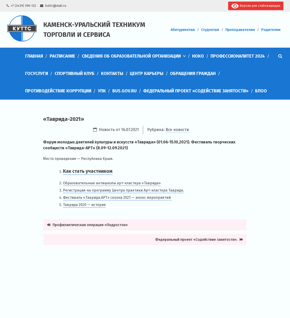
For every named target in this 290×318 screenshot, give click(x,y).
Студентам (210, 30)
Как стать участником (87, 171)
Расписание (62, 56)
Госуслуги (36, 73)
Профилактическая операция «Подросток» (90, 225)
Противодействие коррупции (58, 91)
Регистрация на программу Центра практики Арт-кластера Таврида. (123, 190)
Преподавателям (240, 30)
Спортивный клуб (74, 73)
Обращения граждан (193, 73)
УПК (102, 91)
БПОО (261, 91)
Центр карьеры (146, 73)
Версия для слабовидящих (255, 6)
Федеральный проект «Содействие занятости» (196, 91)
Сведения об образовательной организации (131, 56)
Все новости (177, 129)
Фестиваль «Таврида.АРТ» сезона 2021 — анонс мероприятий (117, 197)
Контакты (112, 73)
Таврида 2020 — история (84, 205)
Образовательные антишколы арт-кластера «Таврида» (112, 183)
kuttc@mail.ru (55, 6)
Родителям (270, 30)
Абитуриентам (183, 30)
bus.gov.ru (124, 91)
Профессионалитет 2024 (237, 56)
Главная (34, 56)
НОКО (198, 56)
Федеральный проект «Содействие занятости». (196, 239)
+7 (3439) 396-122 (23, 6)
